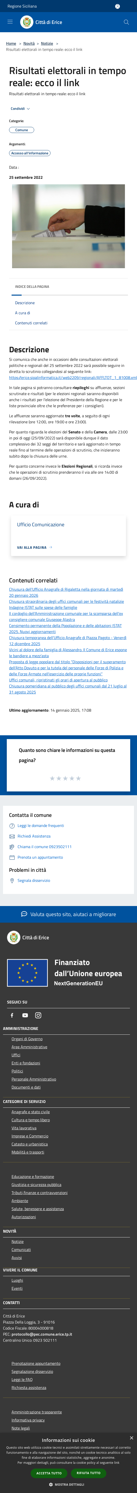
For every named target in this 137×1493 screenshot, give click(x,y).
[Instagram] (38, 1015)
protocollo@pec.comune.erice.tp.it (42, 1334)
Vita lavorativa (24, 1128)
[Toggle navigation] (10, 22)
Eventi (17, 1288)
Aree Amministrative (29, 1047)
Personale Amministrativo (34, 1079)
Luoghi (17, 1280)
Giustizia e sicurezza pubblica (36, 1185)
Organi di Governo (27, 1039)
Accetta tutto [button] (49, 1473)
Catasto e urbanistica (30, 1144)
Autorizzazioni (24, 1217)
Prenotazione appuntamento (36, 1363)
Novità (29, 43)
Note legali (21, 1428)
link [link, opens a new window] (116, 1463)
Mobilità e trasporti (28, 1152)
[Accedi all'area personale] (117, 6)
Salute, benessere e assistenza (38, 1209)
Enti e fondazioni (26, 1063)
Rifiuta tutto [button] (89, 1473)
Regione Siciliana (22, 6)
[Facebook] (12, 1015)
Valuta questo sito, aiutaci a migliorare (68, 914)
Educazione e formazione (33, 1176)
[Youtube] (25, 1015)
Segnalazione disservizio (32, 1371)
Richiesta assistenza (29, 1387)
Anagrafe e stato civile (31, 1112)
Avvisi (17, 1258)
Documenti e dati (26, 1087)
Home (11, 43)
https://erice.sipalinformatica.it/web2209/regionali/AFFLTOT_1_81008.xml (73, 377)
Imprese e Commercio (30, 1136)
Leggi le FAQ (22, 1379)
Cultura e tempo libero (31, 1120)
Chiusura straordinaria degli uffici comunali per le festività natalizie (66, 601)
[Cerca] (126, 22)
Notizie (47, 43)
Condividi (21, 109)
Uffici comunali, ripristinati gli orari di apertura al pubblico (58, 680)
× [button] (131, 1438)
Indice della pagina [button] (32, 286)
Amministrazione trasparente (37, 1412)
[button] (68, 1484)
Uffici (16, 1055)
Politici (17, 1071)
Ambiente (20, 1201)
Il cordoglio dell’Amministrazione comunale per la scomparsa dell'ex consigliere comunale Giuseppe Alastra (66, 616)
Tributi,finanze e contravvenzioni (40, 1193)
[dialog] (68, 1463)
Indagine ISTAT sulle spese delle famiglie (43, 607)
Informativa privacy (28, 1420)
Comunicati (21, 1249)
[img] (119, 285)
